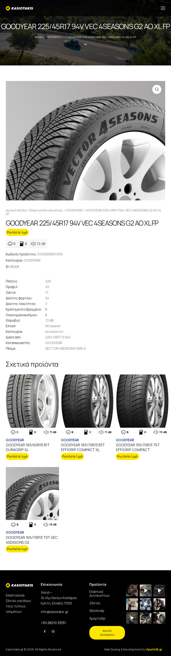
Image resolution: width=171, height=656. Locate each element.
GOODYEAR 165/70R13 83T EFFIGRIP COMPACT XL (83, 447)
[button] (156, 89)
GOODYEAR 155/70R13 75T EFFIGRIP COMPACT (138, 447)
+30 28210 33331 (53, 622)
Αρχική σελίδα (16, 210)
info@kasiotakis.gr (54, 612)
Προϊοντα (53, 37)
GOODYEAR (74, 210)
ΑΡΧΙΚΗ (39, 37)
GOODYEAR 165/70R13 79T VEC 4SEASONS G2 (32, 540)
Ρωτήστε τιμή (17, 232)
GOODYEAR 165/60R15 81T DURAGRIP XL (28, 447)
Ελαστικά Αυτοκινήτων (46, 210)
